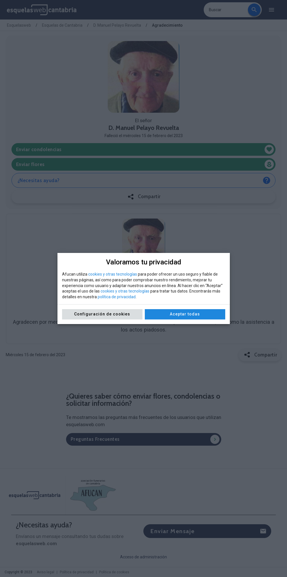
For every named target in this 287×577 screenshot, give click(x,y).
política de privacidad (117, 297)
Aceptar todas (185, 314)
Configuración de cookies (102, 314)
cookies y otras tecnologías (112, 274)
